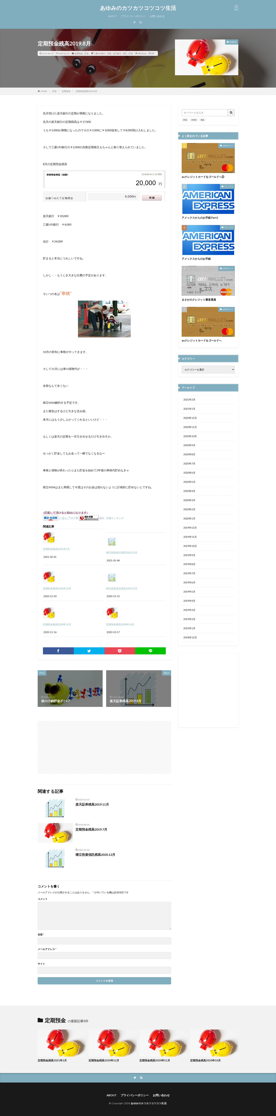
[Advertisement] (71, 745)
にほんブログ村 (69, 518)
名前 (41, 934)
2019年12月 (190, 527)
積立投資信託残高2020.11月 (121, 588)
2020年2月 (189, 509)
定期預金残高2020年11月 (57, 624)
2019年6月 (189, 582)
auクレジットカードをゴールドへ (202, 340)
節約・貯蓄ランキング (111, 518)
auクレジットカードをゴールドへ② (203, 176)
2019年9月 (189, 555)
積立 (125, 53)
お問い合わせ (157, 16)
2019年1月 (189, 628)
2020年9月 (189, 445)
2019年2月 (189, 619)
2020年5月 (189, 482)
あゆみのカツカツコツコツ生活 (138, 8)
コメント (43, 899)
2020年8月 (189, 454)
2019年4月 (189, 601)
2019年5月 (189, 592)
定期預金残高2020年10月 (120, 624)
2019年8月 (189, 564)
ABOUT (112, 16)
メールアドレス (47, 949)
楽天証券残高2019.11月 (92, 804)
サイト (41, 964)
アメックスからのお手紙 (196, 258)
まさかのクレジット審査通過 (199, 299)
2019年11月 (190, 537)
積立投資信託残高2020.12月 (121, 552)
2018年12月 (190, 637)
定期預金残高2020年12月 (57, 588)
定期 (109, 53)
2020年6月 (189, 472)
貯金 (86, 53)
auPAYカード (228, 145)
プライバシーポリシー (133, 16)
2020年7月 (189, 463)
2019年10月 (190, 546)
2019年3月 (189, 610)
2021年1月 (189, 408)
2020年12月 (190, 418)
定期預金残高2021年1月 (56, 548)
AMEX (193, 120)
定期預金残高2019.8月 (86, 91)
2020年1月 (189, 518)
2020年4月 (189, 491)
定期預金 (78, 53)
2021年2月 (189, 399)
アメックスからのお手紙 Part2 (200, 217)
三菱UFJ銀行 (99, 53)
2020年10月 (190, 436)
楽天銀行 (117, 53)
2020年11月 (190, 427)
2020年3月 (189, 500)
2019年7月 (189, 573)
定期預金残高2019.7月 (91, 829)
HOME (44, 91)
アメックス (228, 186)
